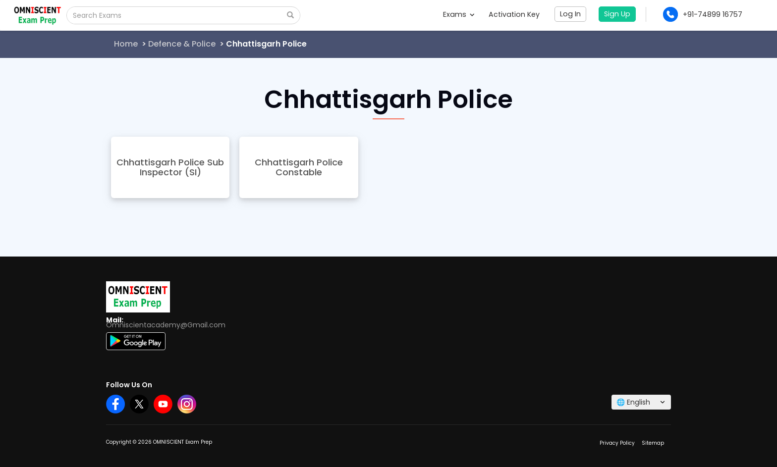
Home (126, 44)
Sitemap (653, 443)
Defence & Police (182, 44)
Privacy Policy (617, 443)
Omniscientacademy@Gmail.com (165, 325)
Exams (458, 14)
